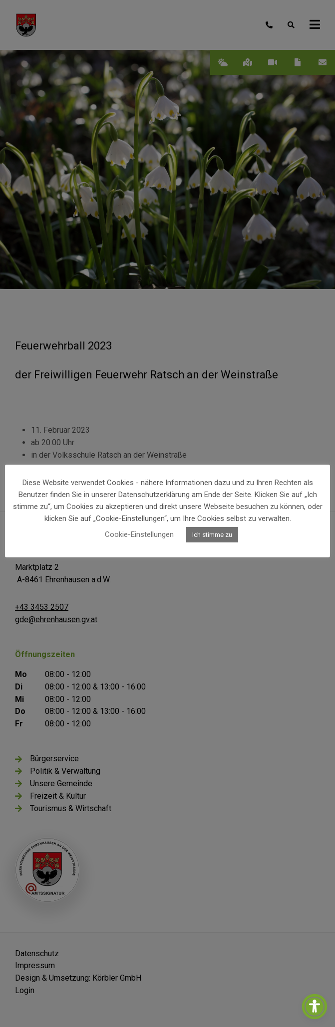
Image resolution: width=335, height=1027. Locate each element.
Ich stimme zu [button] (212, 534)
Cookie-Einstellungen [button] (139, 534)
